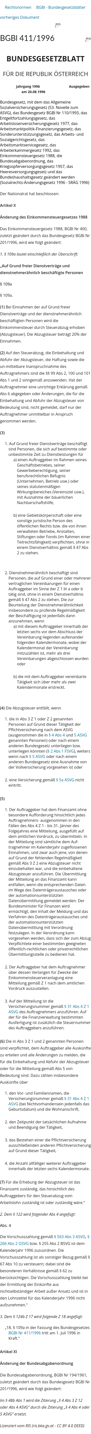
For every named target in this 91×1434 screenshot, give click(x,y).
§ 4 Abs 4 (57, 735)
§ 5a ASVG (65, 780)
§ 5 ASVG (37, 756)
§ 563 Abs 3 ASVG (69, 1236)
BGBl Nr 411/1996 (24, 1333)
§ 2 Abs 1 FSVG (61, 751)
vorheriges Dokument (19, 17)
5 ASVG (80, 735)
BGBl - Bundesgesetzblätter (60, 7)
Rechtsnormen (18, 7)
